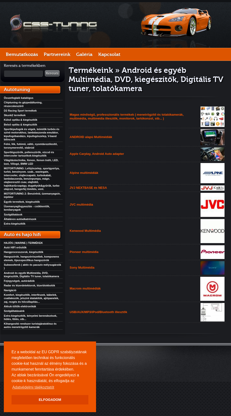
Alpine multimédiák (84, 173)
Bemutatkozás (22, 54)
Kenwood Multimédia (85, 231)
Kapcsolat (109, 54)
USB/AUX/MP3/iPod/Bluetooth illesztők (98, 312)
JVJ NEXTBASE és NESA (88, 187)
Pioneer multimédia (84, 252)
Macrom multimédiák (85, 288)
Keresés (52, 73)
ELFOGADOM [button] (50, 400)
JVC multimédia (81, 204)
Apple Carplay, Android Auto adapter (97, 154)
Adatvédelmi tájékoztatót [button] (33, 387)
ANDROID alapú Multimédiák (91, 137)
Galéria (84, 54)
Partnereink (57, 54)
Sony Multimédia (82, 267)
